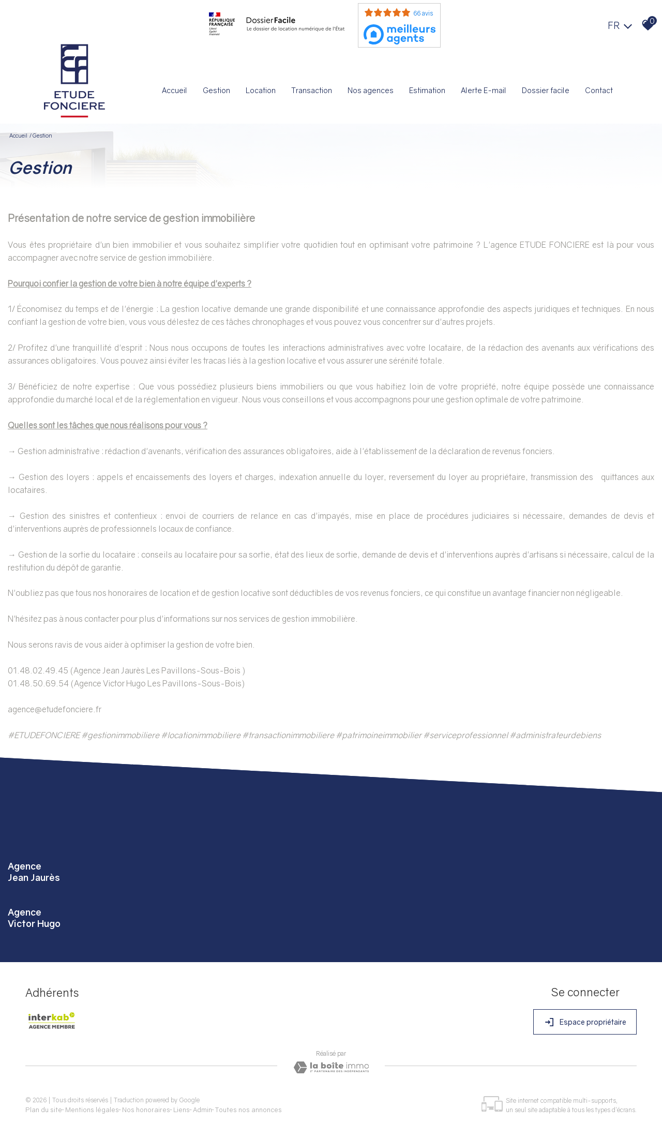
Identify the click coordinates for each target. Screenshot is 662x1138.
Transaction (313, 89)
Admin (203, 1107)
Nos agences (372, 89)
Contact (598, 89)
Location (263, 89)
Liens (182, 1107)
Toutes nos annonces (249, 1107)
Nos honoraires (147, 1107)
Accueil (176, 89)
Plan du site (44, 1107)
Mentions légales (92, 1107)
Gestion (218, 89)
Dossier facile (545, 89)
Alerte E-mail (484, 89)
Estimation (428, 89)
